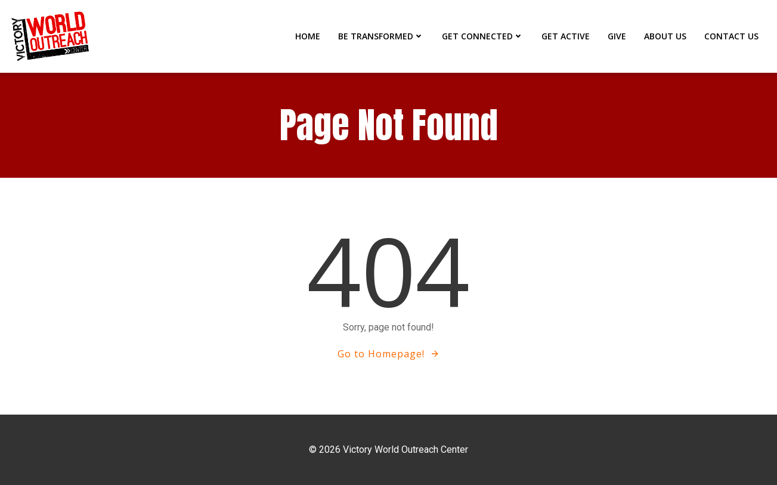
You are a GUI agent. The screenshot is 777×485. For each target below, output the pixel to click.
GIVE (617, 36)
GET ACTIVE (565, 36)
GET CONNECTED (483, 36)
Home (307, 36)
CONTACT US (731, 36)
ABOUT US (665, 36)
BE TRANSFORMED (381, 36)
